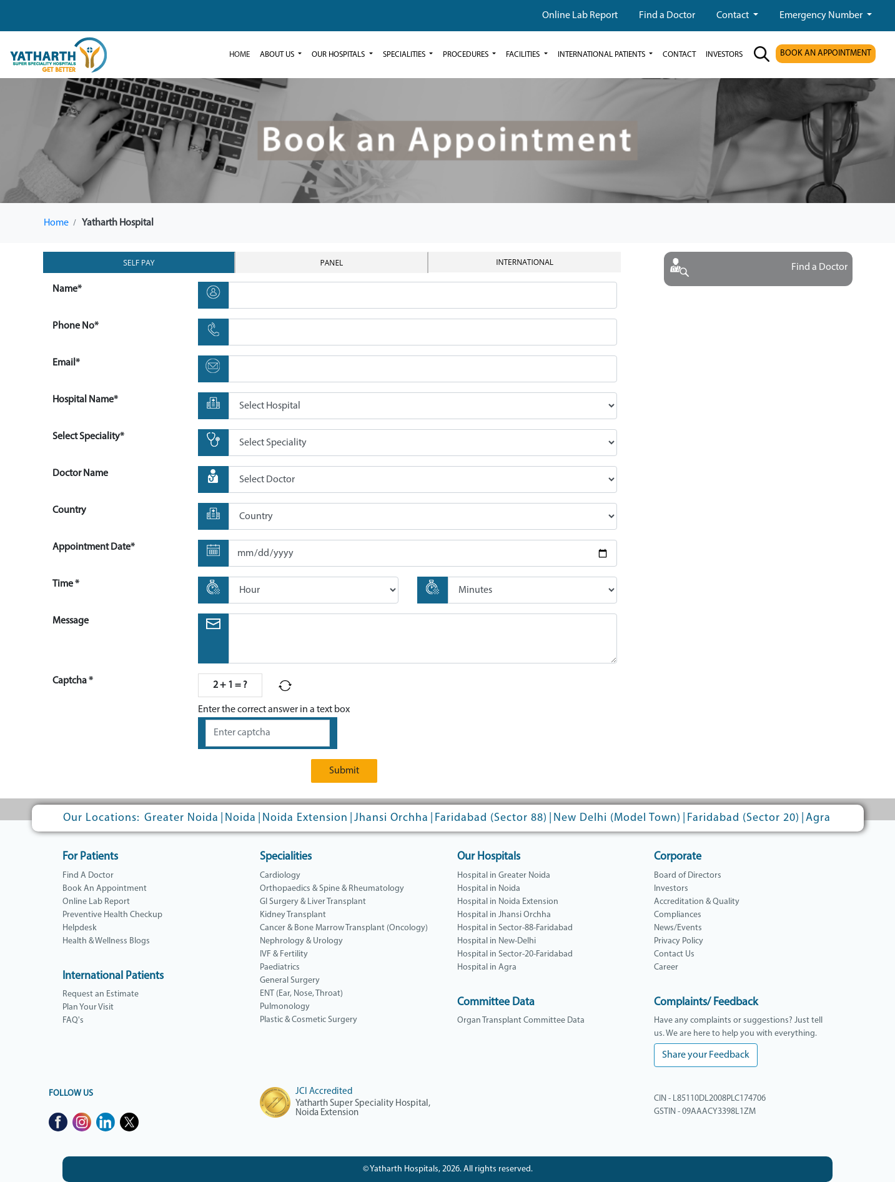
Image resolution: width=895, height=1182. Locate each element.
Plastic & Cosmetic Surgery (308, 1020)
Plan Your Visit (88, 1007)
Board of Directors (687, 875)
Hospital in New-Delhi (496, 941)
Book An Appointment (104, 888)
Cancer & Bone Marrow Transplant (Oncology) (344, 928)
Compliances (677, 915)
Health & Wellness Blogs (106, 941)
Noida (240, 818)
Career (666, 967)
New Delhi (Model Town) (617, 818)
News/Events (678, 928)
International (524, 262)
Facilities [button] (523, 55)
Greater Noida (181, 818)
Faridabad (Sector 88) (491, 818)
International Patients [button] (602, 55)
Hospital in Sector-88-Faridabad (515, 928)
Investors (671, 888)
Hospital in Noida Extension (507, 901)
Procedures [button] (466, 55)
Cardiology (280, 875)
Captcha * (72, 681)
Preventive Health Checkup (112, 915)
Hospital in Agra (487, 967)
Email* (66, 363)
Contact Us (674, 954)
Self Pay (138, 262)
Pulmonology (285, 1006)
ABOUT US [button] (278, 55)
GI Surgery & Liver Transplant (313, 901)
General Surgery (290, 980)
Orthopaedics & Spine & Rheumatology (332, 888)
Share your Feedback (705, 1055)
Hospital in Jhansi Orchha (504, 915)
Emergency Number (821, 16)
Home (239, 55)
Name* (67, 289)
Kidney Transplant (293, 915)
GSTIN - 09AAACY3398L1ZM (705, 1111)
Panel (332, 262)
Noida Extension (305, 818)
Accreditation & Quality (696, 901)
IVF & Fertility (284, 954)
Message (70, 621)
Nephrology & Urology (301, 941)
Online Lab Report (580, 16)
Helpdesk (79, 928)
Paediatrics (280, 967)
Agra (818, 818)
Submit (344, 771)
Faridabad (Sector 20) (743, 818)
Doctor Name (80, 474)
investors (724, 55)
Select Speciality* (88, 437)
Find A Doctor (88, 875)
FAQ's (73, 1020)
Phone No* (75, 326)
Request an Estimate (100, 994)
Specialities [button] (405, 55)
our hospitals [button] (339, 55)
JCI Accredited (323, 1091)
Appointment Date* (93, 547)
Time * (65, 584)
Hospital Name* (85, 400)
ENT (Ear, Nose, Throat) (301, 993)
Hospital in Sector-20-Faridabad (515, 954)
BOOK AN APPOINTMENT (825, 53)
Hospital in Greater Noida (503, 875)
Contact (733, 16)
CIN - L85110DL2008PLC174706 (710, 1098)
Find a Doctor (667, 16)
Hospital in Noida (488, 888)
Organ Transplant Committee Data (521, 1020)
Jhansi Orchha (391, 818)
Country (69, 510)
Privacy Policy (678, 941)
